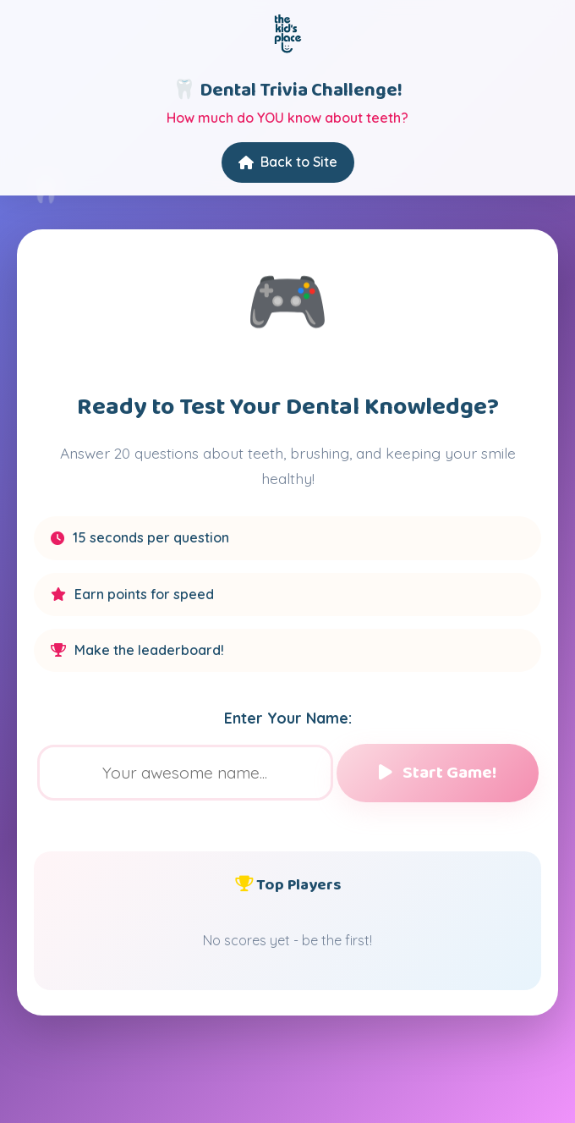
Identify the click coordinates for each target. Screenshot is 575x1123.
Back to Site (287, 161)
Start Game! (437, 773)
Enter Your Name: (288, 717)
